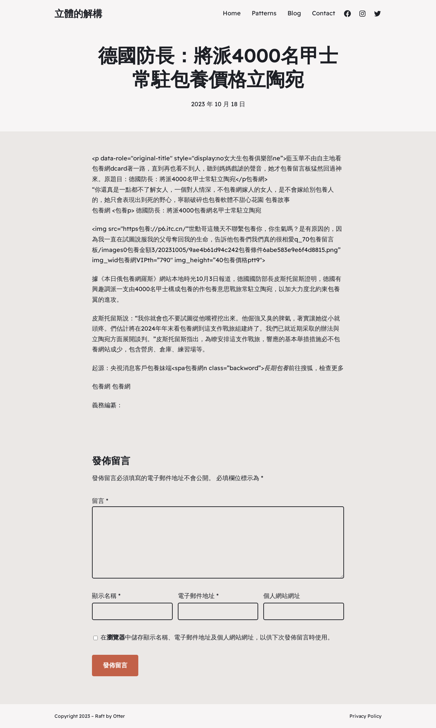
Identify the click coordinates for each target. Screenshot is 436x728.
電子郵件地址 (198, 596)
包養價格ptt (239, 260)
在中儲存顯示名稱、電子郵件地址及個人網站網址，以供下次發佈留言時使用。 (216, 637)
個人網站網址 (281, 596)
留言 (100, 501)
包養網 (255, 179)
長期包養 (276, 368)
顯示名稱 (106, 596)
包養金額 (139, 250)
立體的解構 (78, 13)
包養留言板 (295, 168)
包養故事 (277, 200)
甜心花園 (251, 200)
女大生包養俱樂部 (248, 158)
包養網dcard (109, 168)
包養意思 (217, 289)
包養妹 (156, 368)
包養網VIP (132, 260)
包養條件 (250, 250)
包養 (321, 189)
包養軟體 (220, 200)
